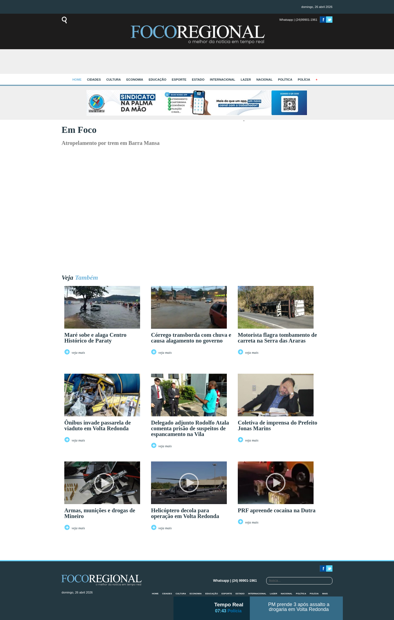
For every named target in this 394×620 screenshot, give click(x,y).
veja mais (78, 353)
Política (285, 79)
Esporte (179, 79)
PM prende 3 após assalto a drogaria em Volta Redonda (298, 607)
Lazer (246, 79)
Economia (134, 79)
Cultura (113, 79)
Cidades (94, 79)
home (77, 79)
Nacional (264, 79)
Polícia (304, 79)
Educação (157, 79)
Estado (198, 79)
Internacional (222, 79)
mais (325, 593)
